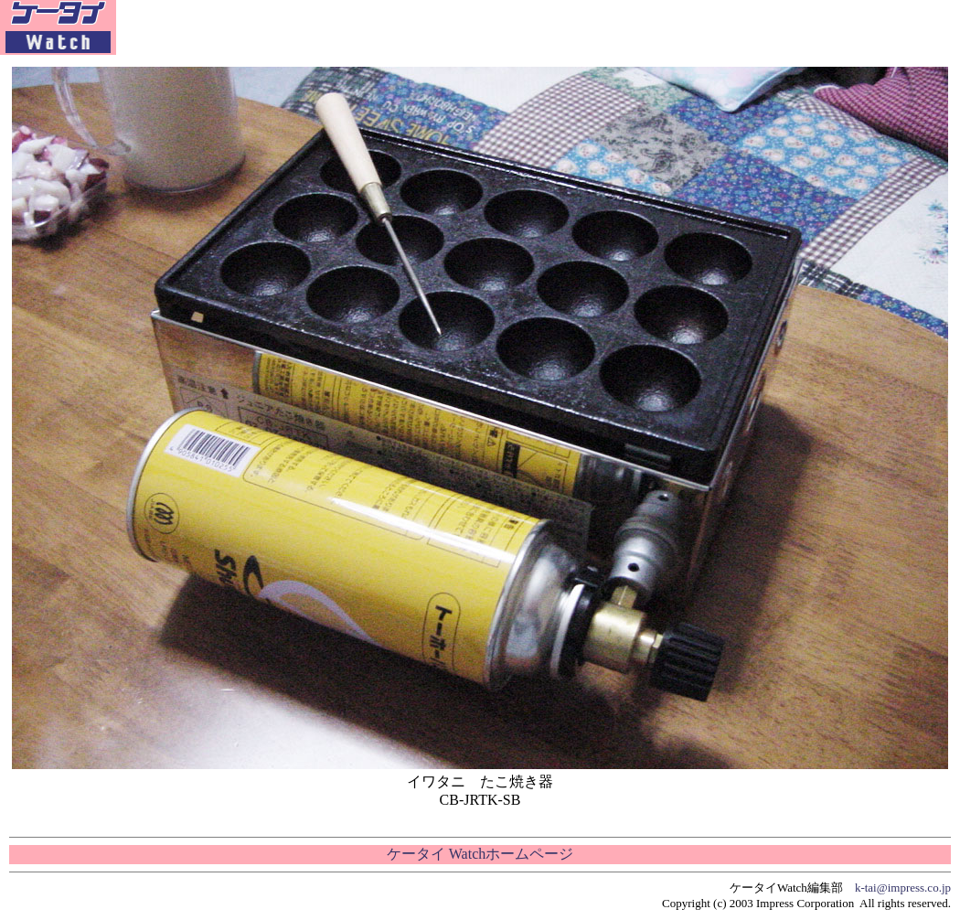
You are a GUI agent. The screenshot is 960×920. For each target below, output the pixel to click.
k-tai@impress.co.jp (903, 887)
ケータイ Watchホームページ (480, 853)
